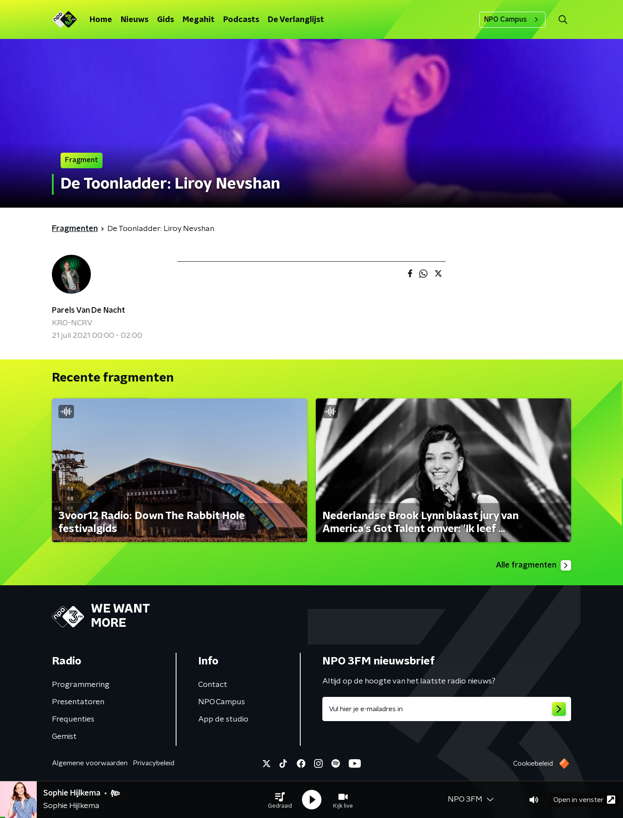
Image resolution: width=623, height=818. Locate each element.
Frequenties (73, 719)
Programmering (80, 685)
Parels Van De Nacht (88, 310)
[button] (280, 800)
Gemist (64, 737)
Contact (212, 685)
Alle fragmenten (533, 565)
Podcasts (241, 20)
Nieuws (134, 20)
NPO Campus (512, 19)
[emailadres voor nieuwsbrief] (446, 709)
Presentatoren (78, 702)
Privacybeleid (153, 763)
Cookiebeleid (533, 763)
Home (101, 20)
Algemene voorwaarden (90, 763)
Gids (165, 20)
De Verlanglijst (296, 20)
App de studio (223, 719)
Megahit (199, 20)
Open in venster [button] (584, 800)
